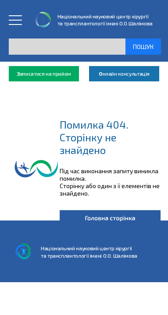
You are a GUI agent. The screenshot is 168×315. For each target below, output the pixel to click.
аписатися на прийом (44, 73)
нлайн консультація (124, 73)
